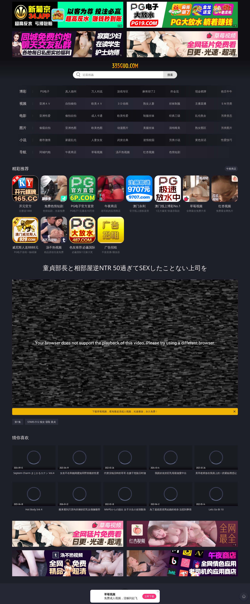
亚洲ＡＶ (45, 103)
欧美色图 (96, 128)
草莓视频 (96, 152)
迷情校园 (148, 140)
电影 (22, 115)
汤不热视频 (123, 152)
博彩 (22, 91)
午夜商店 (70, 152)
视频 (22, 103)
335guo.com (125, 65)
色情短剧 (174, 152)
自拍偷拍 (70, 103)
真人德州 (70, 91)
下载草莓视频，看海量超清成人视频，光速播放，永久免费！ (164, 411)
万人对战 (96, 91)
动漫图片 (122, 128)
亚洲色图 (70, 128)
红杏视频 (148, 152)
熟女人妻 (148, 103)
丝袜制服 (174, 103)
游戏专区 (122, 91)
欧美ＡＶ (96, 103)
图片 (22, 127)
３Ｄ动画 (122, 103)
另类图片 (226, 128)
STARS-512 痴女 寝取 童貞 (41, 421)
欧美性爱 (122, 116)
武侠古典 (122, 140)
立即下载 (149, 596)
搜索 (170, 75)
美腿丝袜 (148, 128)
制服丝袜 (148, 116)
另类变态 (226, 116)
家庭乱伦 (70, 140)
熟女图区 (200, 128)
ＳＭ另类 (226, 103)
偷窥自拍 (45, 128)
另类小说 (174, 140)
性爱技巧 (226, 140)
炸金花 (174, 91)
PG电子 (44, 91)
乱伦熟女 (200, 116)
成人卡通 (96, 116)
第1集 (18, 421)
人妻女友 (96, 140)
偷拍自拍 (70, 116)
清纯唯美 (174, 128)
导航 (22, 152)
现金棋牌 (200, 91)
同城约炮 (45, 152)
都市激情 (45, 140)
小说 (22, 140)
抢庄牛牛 (226, 91)
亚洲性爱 (45, 116)
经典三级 (174, 116)
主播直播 (200, 103)
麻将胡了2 (148, 91)
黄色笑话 (200, 140)
